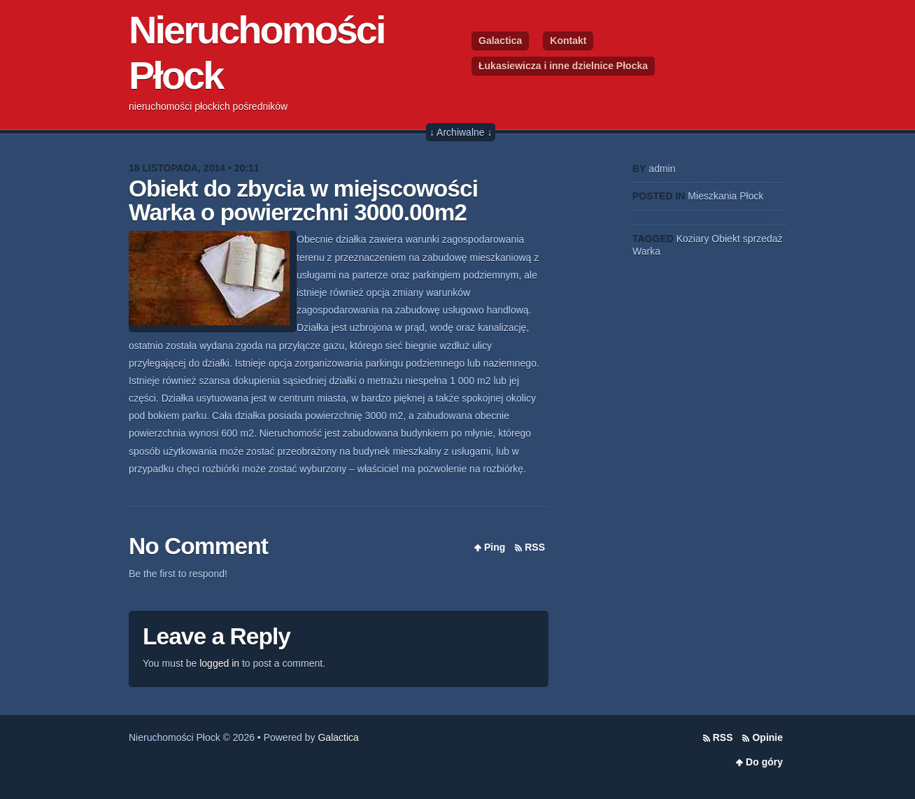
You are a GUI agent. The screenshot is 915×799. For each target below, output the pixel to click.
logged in (219, 663)
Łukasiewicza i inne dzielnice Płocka (563, 65)
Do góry (764, 762)
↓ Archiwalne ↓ (461, 132)
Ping (494, 547)
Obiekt (725, 238)
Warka (646, 251)
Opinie (767, 737)
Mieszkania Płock (725, 195)
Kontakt (568, 40)
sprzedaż (763, 238)
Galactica (500, 40)
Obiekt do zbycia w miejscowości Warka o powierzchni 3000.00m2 (303, 200)
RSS (535, 547)
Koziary (692, 238)
